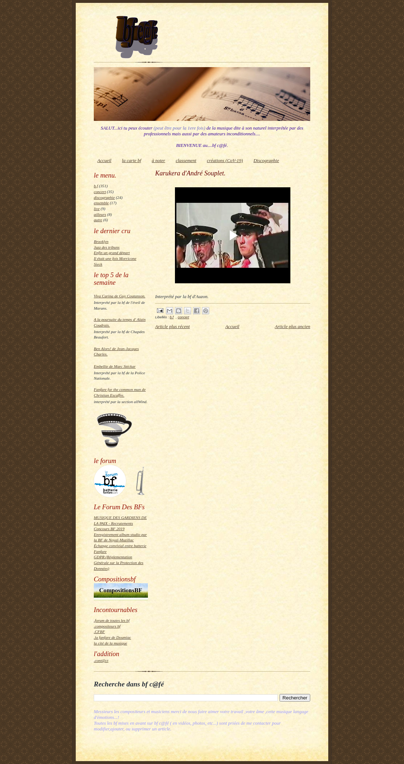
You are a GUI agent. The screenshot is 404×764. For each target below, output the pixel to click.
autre (98, 220)
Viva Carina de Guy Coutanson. (119, 296)
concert (100, 191)
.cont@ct (101, 660)
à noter (158, 160)
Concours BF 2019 (109, 529)
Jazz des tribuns (106, 247)
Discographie (266, 160)
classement (186, 160)
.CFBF (99, 631)
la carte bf (131, 160)
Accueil (104, 160)
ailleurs (100, 214)
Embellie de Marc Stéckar (115, 366)
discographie (104, 197)
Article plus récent (172, 326)
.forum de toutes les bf (111, 620)
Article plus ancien (292, 326)
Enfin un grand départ (112, 252)
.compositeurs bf (107, 626)
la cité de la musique (110, 643)
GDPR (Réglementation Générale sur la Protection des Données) (118, 562)
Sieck (98, 264)
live (97, 208)
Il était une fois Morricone (115, 258)
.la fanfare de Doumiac (112, 637)
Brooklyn (101, 241)
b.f (96, 186)
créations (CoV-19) (225, 160)
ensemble (101, 203)
